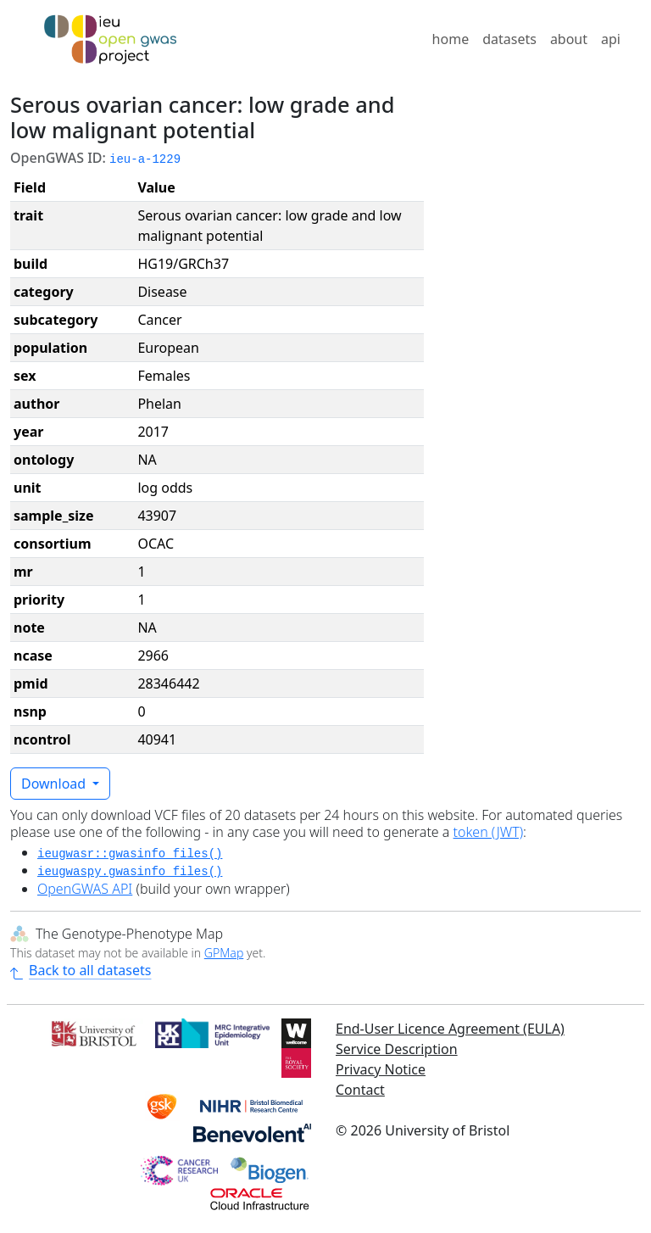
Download (55, 783)
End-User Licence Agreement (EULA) (450, 1028)
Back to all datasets (80, 970)
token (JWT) (488, 832)
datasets (509, 39)
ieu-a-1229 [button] (145, 159)
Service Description (397, 1049)
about (568, 39)
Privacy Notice (381, 1069)
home (451, 39)
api (610, 39)
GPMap (223, 953)
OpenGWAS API (84, 888)
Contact (360, 1089)
